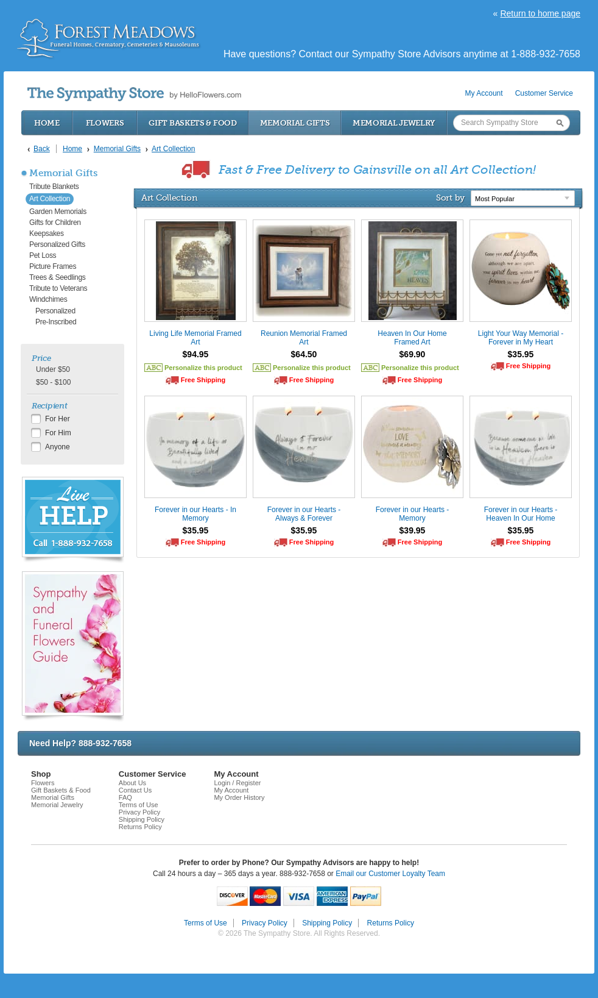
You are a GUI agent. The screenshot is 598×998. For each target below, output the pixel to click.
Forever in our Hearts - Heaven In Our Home (521, 513)
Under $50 (53, 369)
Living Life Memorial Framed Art (195, 337)
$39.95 (412, 530)
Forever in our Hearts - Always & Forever (304, 513)
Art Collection (49, 198)
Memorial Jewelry (394, 122)
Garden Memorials (57, 211)
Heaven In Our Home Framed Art (412, 337)
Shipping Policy (141, 819)
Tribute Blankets (54, 186)
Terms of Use (138, 804)
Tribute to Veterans (58, 288)
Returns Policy (140, 826)
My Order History (239, 797)
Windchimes (48, 299)
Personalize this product (203, 367)
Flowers (105, 122)
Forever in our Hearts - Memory (412, 513)
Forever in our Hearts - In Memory (195, 513)
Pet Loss (42, 255)
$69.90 (412, 354)
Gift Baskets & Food (192, 122)
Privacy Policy (139, 812)
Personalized (55, 311)
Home (47, 122)
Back (41, 148)
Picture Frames (52, 266)
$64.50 (304, 354)
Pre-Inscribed (55, 322)
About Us (132, 782)
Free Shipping (203, 379)
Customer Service (544, 93)
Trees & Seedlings (57, 277)
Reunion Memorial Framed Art (304, 337)
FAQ (125, 797)
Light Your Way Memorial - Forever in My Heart (520, 337)
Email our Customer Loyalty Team (390, 873)
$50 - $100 (53, 382)
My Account (484, 93)
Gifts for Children (55, 222)
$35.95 (521, 354)
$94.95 (196, 354)
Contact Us (135, 790)
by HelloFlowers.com (134, 94)
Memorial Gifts (295, 122)
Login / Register (237, 782)
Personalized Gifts (57, 244)
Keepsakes (46, 233)
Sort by (450, 197)
